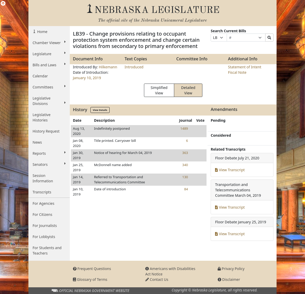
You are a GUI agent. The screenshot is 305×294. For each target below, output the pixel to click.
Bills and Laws (49, 64)
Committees (49, 86)
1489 (184, 128)
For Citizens (42, 214)
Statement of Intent (244, 66)
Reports (49, 153)
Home (41, 31)
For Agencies (43, 203)
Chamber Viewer (49, 42)
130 (185, 177)
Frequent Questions (92, 268)
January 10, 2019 (87, 77)
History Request (46, 131)
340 (185, 164)
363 (185, 152)
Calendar (40, 76)
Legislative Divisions (49, 101)
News (37, 142)
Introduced (134, 66)
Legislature (49, 53)
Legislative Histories (41, 117)
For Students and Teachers (47, 250)
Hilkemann (108, 66)
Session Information (43, 178)
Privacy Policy (231, 268)
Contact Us (156, 279)
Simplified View (159, 90)
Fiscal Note (237, 72)
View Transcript (230, 169)
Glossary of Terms (90, 279)
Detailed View (188, 90)
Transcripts (42, 192)
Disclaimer (229, 279)
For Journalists (45, 225)
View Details (100, 110)
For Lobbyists (44, 236)
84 (186, 189)
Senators (49, 164)
